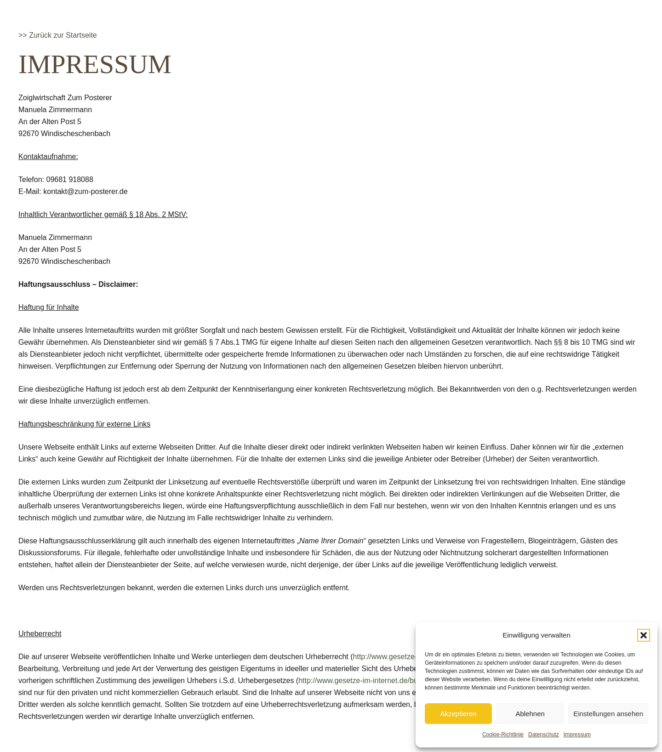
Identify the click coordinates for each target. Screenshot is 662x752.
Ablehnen (529, 714)
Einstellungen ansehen (608, 714)
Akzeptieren (458, 714)
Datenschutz (543, 734)
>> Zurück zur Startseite (57, 35)
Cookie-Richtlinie (503, 734)
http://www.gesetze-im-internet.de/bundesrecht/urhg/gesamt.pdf (401, 680)
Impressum (577, 734)
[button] (643, 635)
